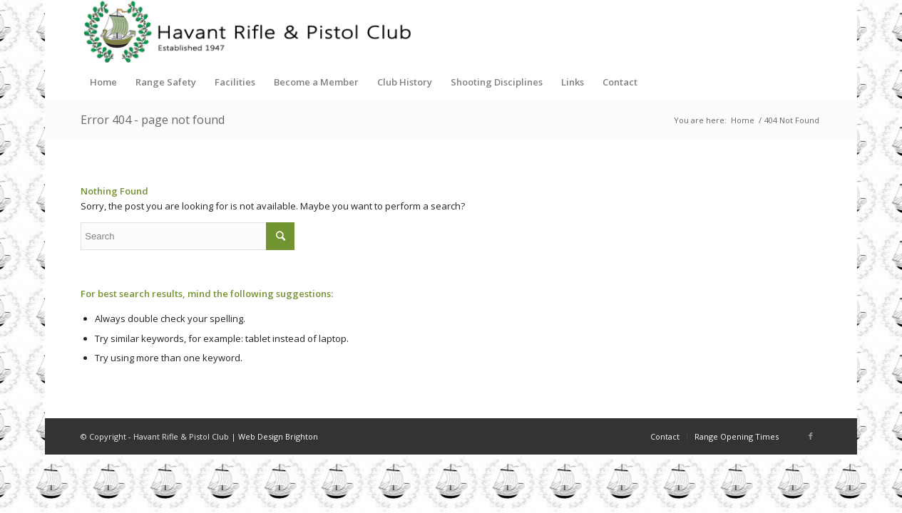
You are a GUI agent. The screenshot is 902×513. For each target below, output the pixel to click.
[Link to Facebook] (810, 436)
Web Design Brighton (278, 436)
